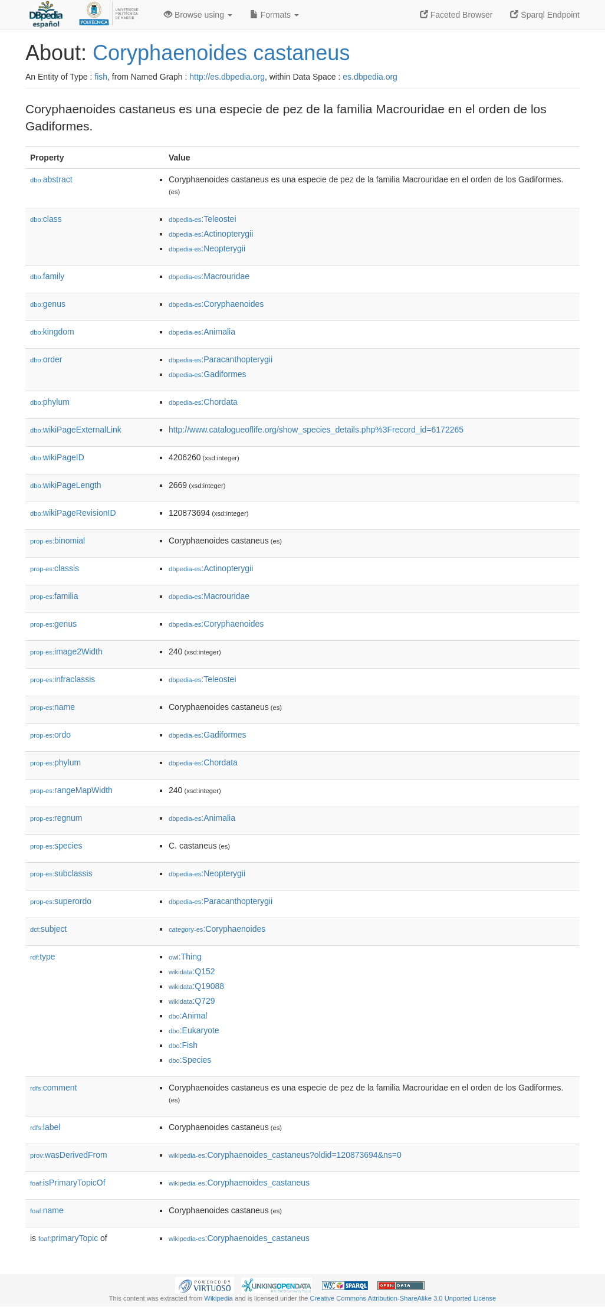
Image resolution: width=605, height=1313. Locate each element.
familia (54, 596)
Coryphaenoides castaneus (221, 53)
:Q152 (192, 971)
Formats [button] (274, 14)
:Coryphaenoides (216, 304)
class (46, 219)
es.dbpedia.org (370, 76)
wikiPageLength (65, 485)
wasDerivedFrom (68, 1155)
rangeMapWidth (71, 790)
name (52, 707)
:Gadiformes (207, 374)
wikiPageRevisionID (73, 513)
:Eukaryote (194, 1030)
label (45, 1127)
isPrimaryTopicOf (68, 1182)
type (42, 956)
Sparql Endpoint (545, 14)
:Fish (183, 1045)
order (46, 359)
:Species (190, 1060)
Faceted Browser (456, 14)
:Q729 (192, 1001)
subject (48, 929)
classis (54, 568)
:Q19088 (196, 986)
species (56, 845)
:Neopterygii (207, 248)
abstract (51, 179)
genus (47, 304)
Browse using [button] (198, 14)
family (47, 276)
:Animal (188, 1015)
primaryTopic (68, 1238)
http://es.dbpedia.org (227, 76)
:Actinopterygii (211, 233)
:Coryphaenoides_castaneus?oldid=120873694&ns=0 (285, 1155)
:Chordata (203, 402)
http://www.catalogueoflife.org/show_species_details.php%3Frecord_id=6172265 (316, 429)
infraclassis (62, 679)
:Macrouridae (209, 276)
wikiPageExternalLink (75, 429)
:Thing (185, 956)
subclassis (61, 873)
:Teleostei (202, 219)
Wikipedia (218, 1298)
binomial (57, 540)
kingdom (52, 331)
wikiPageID (57, 457)
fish (100, 76)
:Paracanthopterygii (220, 359)
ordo (50, 734)
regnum (56, 818)
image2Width (66, 651)
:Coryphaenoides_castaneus (239, 1182)
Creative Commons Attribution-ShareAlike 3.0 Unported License (403, 1298)
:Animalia (202, 331)
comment (53, 1087)
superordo (60, 901)
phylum (50, 402)
